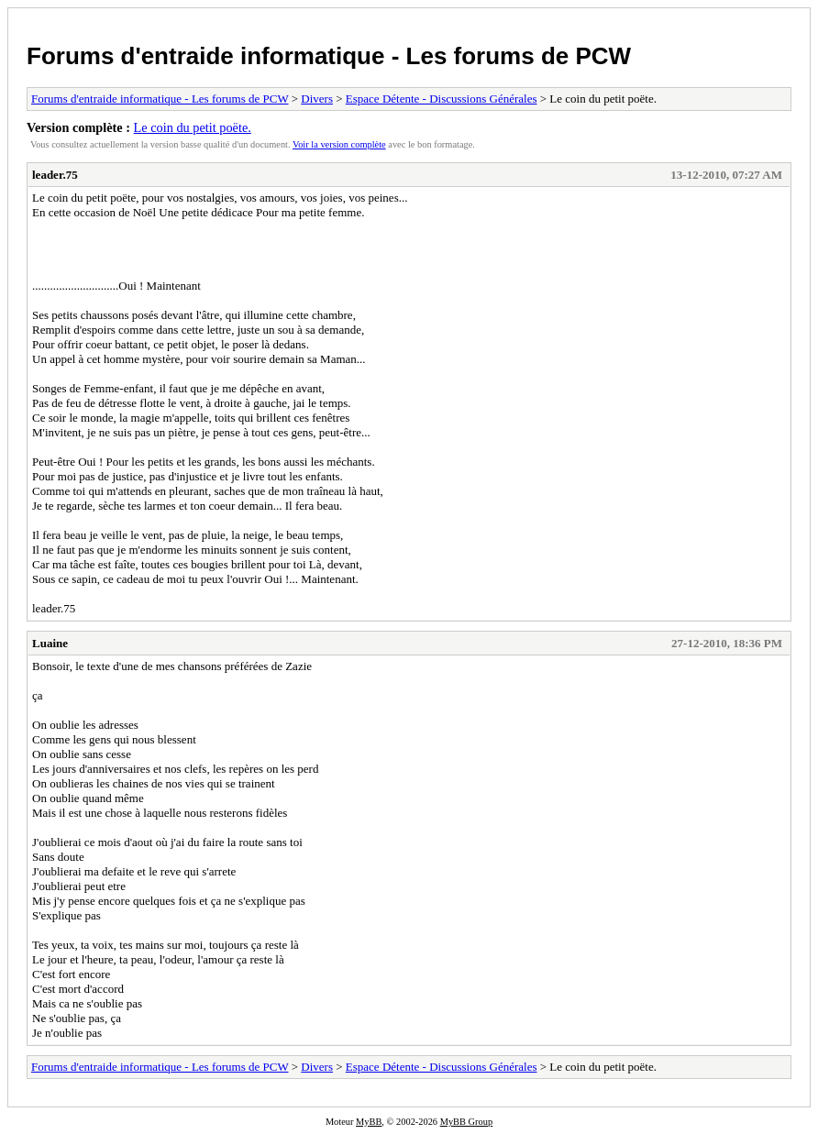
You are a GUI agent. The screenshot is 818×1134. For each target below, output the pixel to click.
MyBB (368, 1122)
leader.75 (55, 175)
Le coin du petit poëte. (192, 127)
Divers (317, 98)
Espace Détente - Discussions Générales (441, 98)
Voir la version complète (339, 144)
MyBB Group (466, 1122)
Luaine (50, 643)
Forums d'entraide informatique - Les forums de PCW (329, 56)
